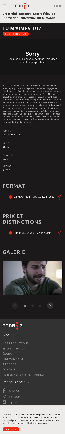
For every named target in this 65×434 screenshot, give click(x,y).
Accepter (11, 429)
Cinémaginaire (13, 359)
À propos (9, 364)
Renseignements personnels (24, 374)
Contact (9, 369)
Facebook (14, 390)
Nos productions (15, 343)
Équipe (7, 353)
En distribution (14, 348)
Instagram (14, 396)
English (58, 5)
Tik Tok (13, 402)
